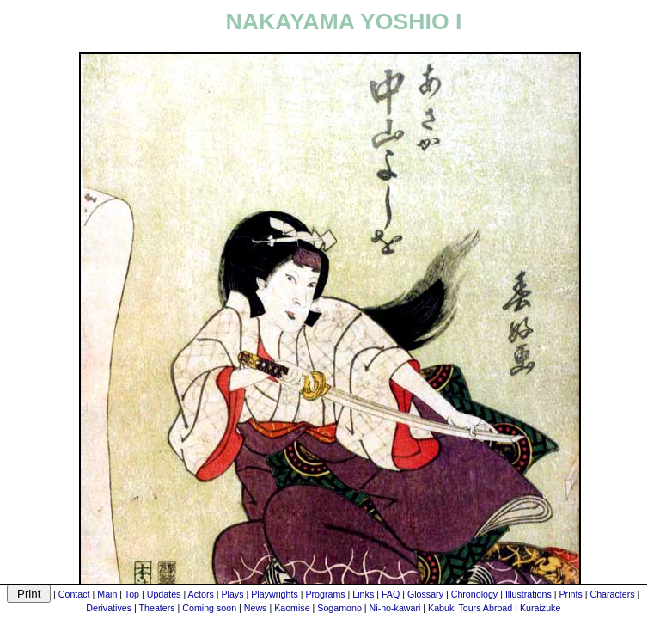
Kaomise (291, 608)
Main (107, 594)
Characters (612, 594)
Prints (571, 594)
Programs (325, 594)
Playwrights (274, 594)
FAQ (391, 594)
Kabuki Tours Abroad (470, 608)
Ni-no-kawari (395, 608)
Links (363, 594)
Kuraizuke (540, 608)
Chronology (474, 594)
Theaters (157, 608)
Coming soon (209, 608)
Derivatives (108, 608)
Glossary (425, 594)
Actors (201, 594)
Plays (232, 594)
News (255, 608)
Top (132, 594)
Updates (164, 594)
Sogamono (339, 608)
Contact (74, 594)
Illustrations (528, 594)
